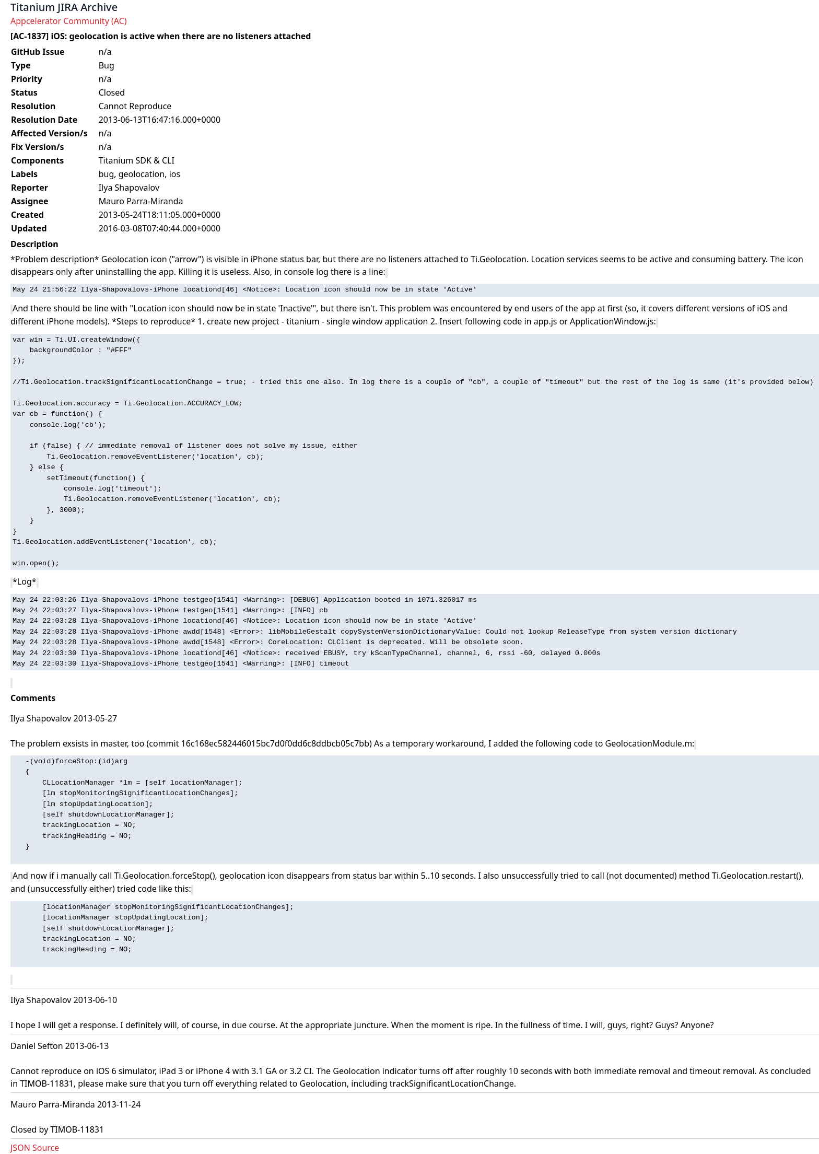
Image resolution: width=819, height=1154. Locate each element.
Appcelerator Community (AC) (68, 21)
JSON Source (34, 1147)
